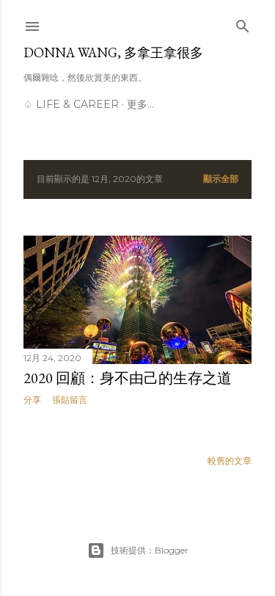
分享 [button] (32, 399)
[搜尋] (243, 23)
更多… (140, 104)
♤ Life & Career (71, 104)
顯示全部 (220, 178)
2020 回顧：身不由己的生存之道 (127, 378)
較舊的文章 (230, 460)
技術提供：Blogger (137, 550)
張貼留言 (69, 399)
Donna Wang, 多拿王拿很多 (113, 52)
